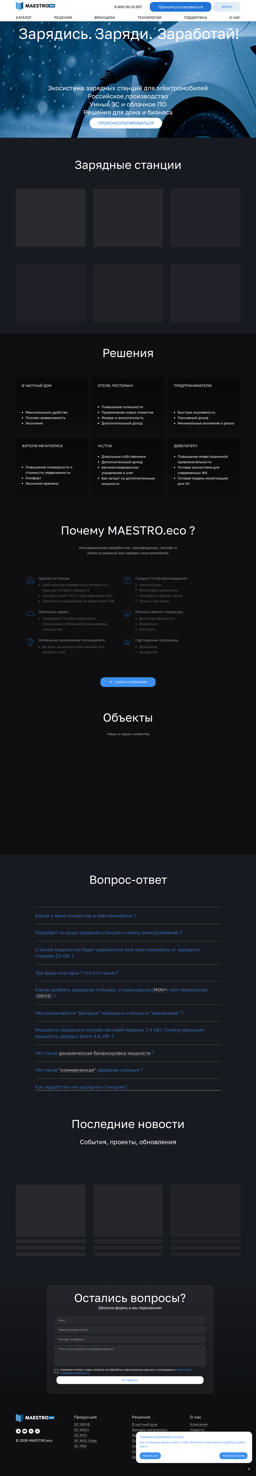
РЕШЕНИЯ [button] (63, 17)
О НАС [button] (234, 17)
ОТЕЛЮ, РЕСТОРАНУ (115, 385)
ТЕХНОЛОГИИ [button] (149, 17)
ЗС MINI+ (81, 1430)
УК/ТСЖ (105, 446)
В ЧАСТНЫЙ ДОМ (36, 385)
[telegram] (18, 1431)
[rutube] (37, 1431)
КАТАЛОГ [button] (24, 17)
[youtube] (24, 1431)
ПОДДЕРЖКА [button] (195, 17)
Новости (197, 1430)
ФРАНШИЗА (104, 17)
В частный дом (144, 1424)
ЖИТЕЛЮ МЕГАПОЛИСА (42, 446)
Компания (198, 1424)
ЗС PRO (80, 1446)
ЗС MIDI (80, 1435)
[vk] (31, 1431)
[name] (130, 1320)
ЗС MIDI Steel (85, 1440)
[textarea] (130, 1355)
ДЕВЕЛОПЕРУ (185, 446)
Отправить (130, 1380)
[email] (130, 1330)
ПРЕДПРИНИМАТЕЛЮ (193, 385)
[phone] (130, 1339)
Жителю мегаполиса (149, 1430)
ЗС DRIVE (82, 1424)
